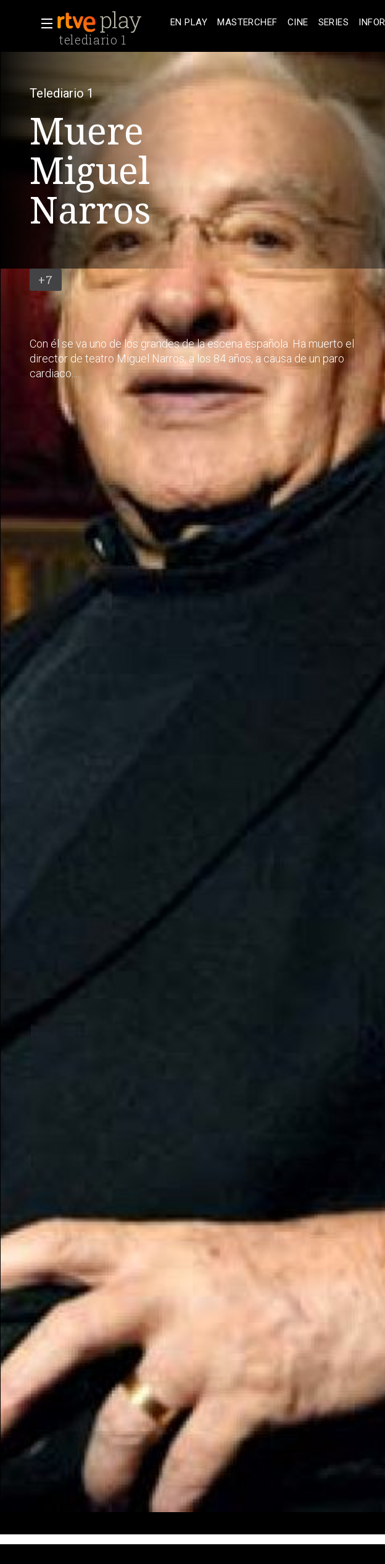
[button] (43, 23)
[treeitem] (188, 22)
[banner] (111, 22)
